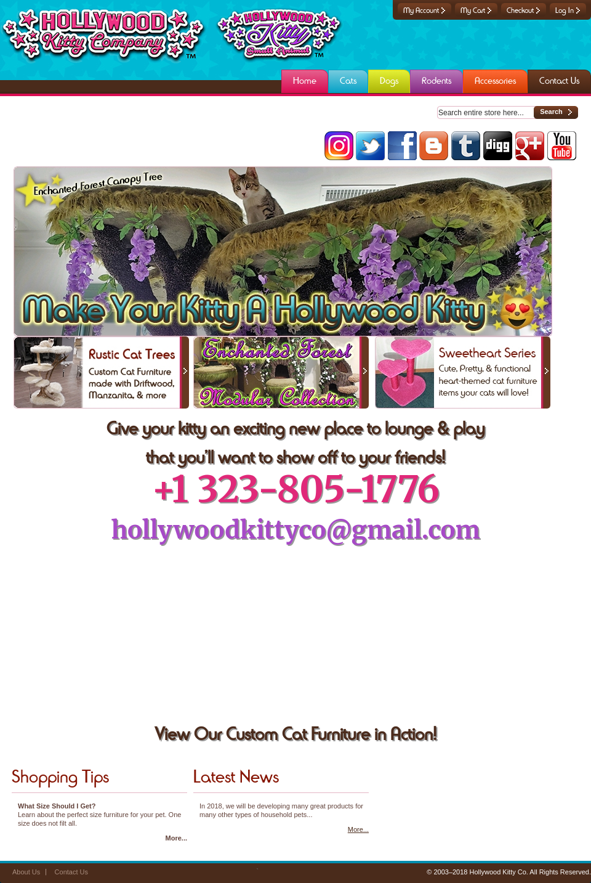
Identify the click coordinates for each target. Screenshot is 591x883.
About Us (26, 872)
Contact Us (71, 872)
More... (176, 838)
